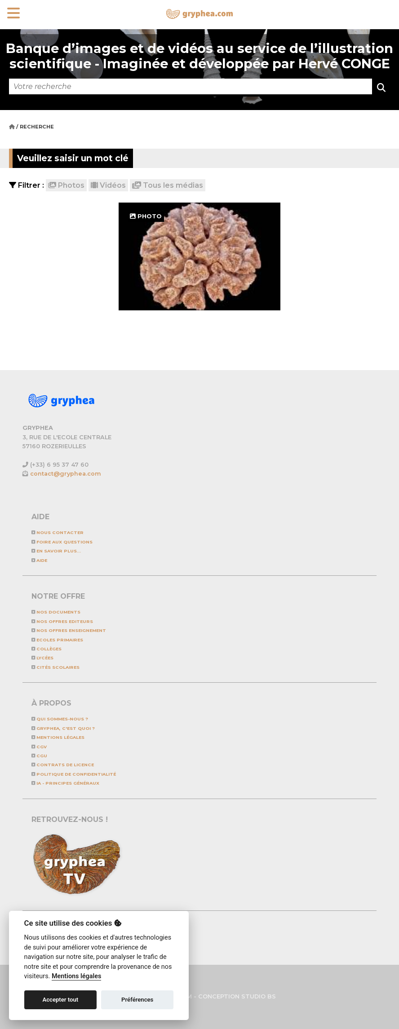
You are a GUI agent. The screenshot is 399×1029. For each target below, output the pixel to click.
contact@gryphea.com (65, 473)
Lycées (42, 657)
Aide (39, 560)
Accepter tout (60, 999)
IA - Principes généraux (65, 783)
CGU (39, 755)
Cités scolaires (55, 667)
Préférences (137, 999)
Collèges (46, 648)
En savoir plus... (56, 550)
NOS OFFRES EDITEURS (62, 621)
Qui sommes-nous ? (59, 718)
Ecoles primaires (57, 639)
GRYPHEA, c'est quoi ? (63, 728)
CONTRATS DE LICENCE (62, 764)
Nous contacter (57, 532)
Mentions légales (57, 737)
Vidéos (108, 185)
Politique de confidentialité (73, 774)
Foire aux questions (62, 541)
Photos (66, 185)
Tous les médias (167, 185)
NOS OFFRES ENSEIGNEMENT (68, 630)
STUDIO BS (258, 996)
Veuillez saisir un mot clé (73, 158)
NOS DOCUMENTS (55, 611)
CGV (39, 746)
